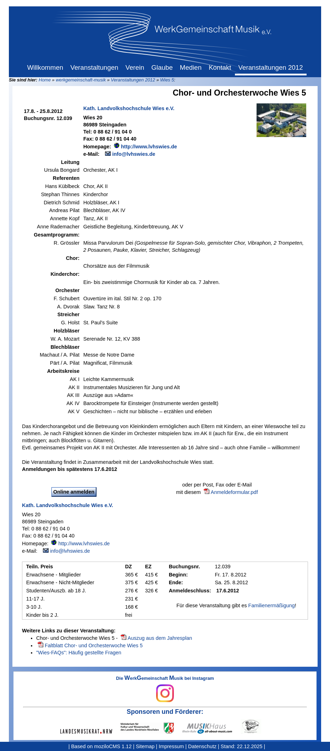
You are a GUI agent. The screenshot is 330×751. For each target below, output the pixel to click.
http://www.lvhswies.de (149, 146)
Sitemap (145, 746)
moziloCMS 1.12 (113, 746)
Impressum (171, 746)
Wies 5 (167, 80)
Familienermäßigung (271, 605)
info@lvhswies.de (133, 154)
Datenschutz (202, 746)
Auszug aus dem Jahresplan (160, 638)
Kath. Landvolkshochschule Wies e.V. (129, 108)
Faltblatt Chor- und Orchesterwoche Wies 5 (94, 645)
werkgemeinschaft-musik (81, 80)
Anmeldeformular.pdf (234, 492)
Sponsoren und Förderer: (165, 711)
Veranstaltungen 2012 (133, 80)
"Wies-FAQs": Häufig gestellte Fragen (78, 652)
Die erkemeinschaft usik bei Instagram (165, 689)
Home (45, 80)
